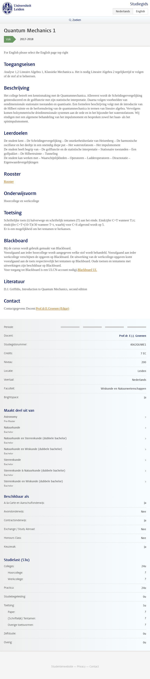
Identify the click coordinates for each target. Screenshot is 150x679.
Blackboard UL (87, 269)
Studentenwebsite (62, 666)
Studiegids (139, 4)
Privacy (81, 666)
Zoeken (76, 20)
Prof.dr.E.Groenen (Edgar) (52, 308)
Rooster (9, 181)
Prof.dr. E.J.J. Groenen (132, 336)
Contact (94, 666)
